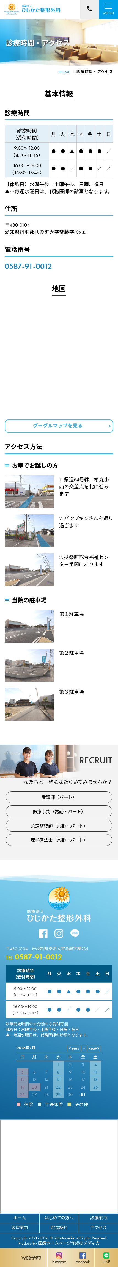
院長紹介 (59, 1228)
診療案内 (98, 1218)
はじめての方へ (59, 1218)
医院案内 (19, 1228)
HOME (64, 72)
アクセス (98, 1228)
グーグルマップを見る (58, 426)
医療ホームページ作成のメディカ (69, 1243)
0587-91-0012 (28, 266)
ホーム (19, 1218)
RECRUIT (95, 760)
